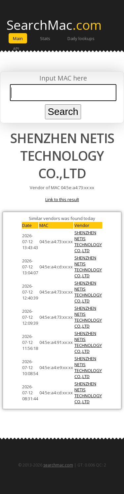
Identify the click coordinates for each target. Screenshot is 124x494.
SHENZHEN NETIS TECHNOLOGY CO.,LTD (88, 241)
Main (18, 38)
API (16, 49)
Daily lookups (81, 38)
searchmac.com (58, 465)
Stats (45, 38)
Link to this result (62, 199)
